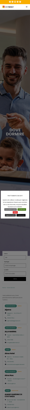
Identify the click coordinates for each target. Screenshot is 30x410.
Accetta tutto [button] (21, 209)
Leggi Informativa (10, 215)
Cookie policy (21, 215)
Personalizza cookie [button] (10, 209)
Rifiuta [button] (15, 212)
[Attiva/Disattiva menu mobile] (27, 7)
